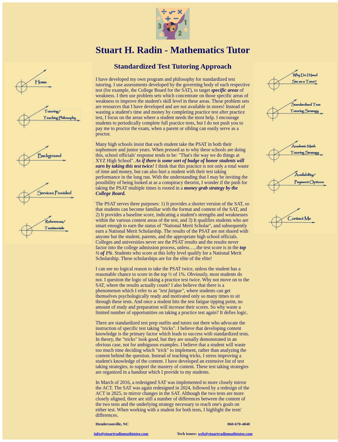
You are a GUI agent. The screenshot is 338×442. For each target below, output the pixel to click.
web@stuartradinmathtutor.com (225, 433)
